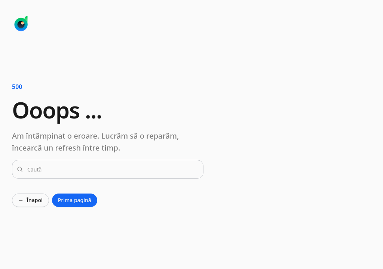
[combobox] (112, 169)
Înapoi (30, 200)
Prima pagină (74, 200)
